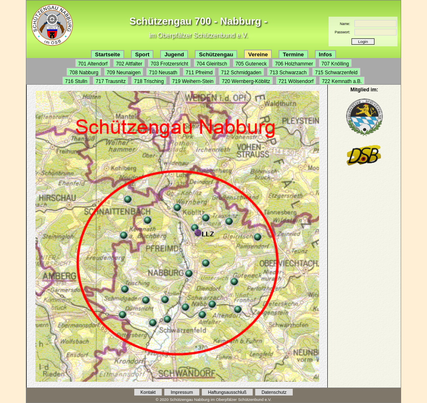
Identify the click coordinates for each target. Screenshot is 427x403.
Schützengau (216, 54)
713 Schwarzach (288, 73)
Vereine (258, 54)
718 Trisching (148, 81)
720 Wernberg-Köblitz (246, 81)
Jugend (174, 54)
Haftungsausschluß (227, 392)
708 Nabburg (83, 73)
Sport (142, 54)
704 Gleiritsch (211, 64)
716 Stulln (76, 81)
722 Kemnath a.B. (342, 81)
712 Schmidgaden (241, 73)
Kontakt (148, 392)
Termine (293, 54)
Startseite (107, 54)
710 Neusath (163, 73)
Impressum (182, 392)
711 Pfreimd (199, 73)
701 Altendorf (93, 64)
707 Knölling (335, 64)
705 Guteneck (251, 64)
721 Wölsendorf (296, 81)
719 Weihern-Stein (193, 81)
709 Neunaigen (124, 73)
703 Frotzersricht (169, 64)
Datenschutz (273, 392)
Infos (325, 54)
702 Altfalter (129, 64)
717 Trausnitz (110, 81)
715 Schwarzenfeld (336, 73)
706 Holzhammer (294, 64)
